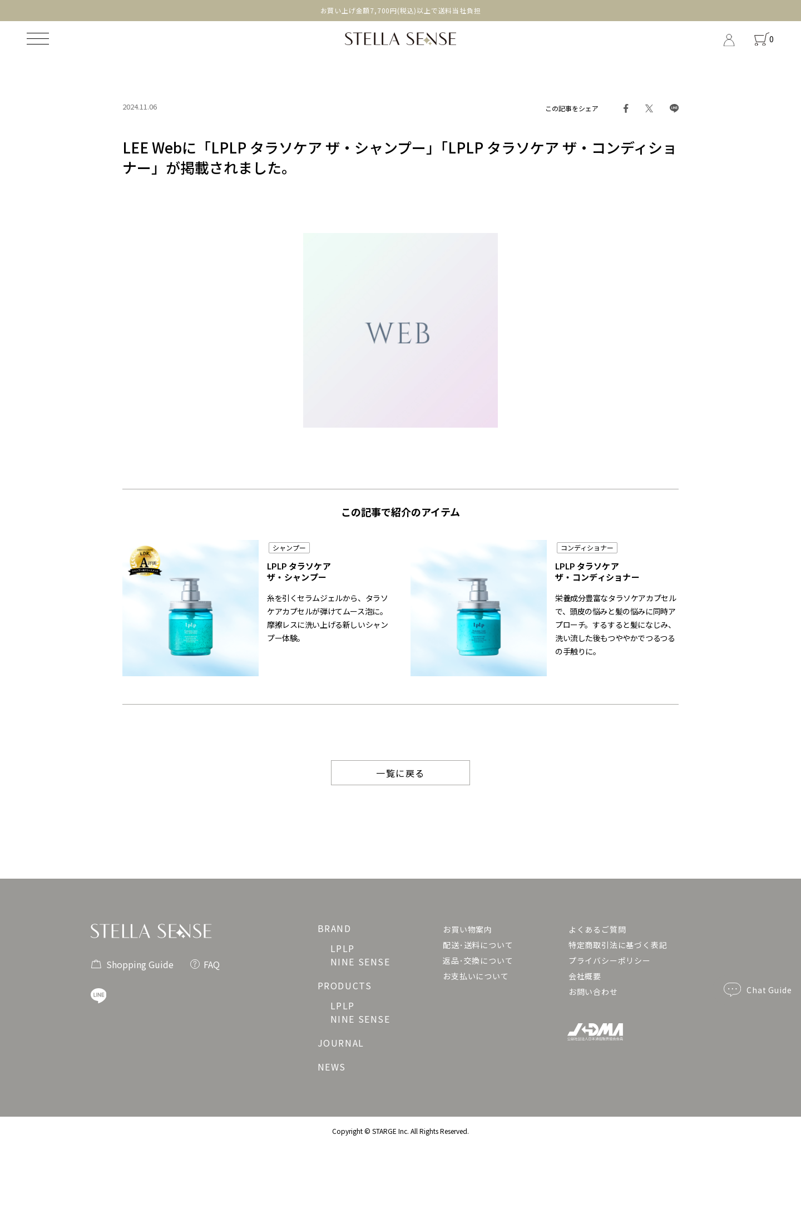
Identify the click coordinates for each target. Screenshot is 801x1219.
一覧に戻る (400, 773)
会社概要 (584, 976)
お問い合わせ (593, 991)
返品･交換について (478, 960)
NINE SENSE (360, 961)
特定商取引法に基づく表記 (618, 944)
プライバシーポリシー (609, 960)
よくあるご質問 (597, 929)
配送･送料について (478, 944)
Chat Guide (758, 990)
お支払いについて (475, 976)
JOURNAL (341, 1042)
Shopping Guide (132, 963)
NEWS (332, 1066)
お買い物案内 (467, 929)
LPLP (342, 948)
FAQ (205, 963)
